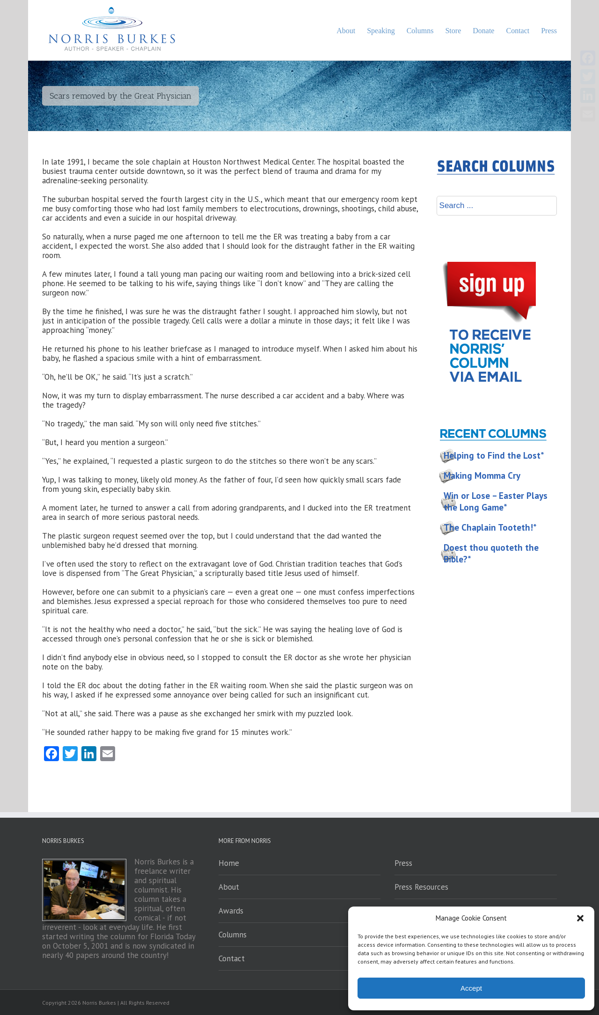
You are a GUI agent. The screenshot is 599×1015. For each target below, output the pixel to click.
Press (403, 863)
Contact (232, 958)
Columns (233, 934)
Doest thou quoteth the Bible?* (491, 553)
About (229, 887)
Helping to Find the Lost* (494, 455)
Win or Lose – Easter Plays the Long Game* (496, 501)
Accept (471, 988)
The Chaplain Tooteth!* (490, 527)
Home (229, 863)
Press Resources (421, 887)
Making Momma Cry (482, 475)
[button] (580, 918)
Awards (231, 911)
